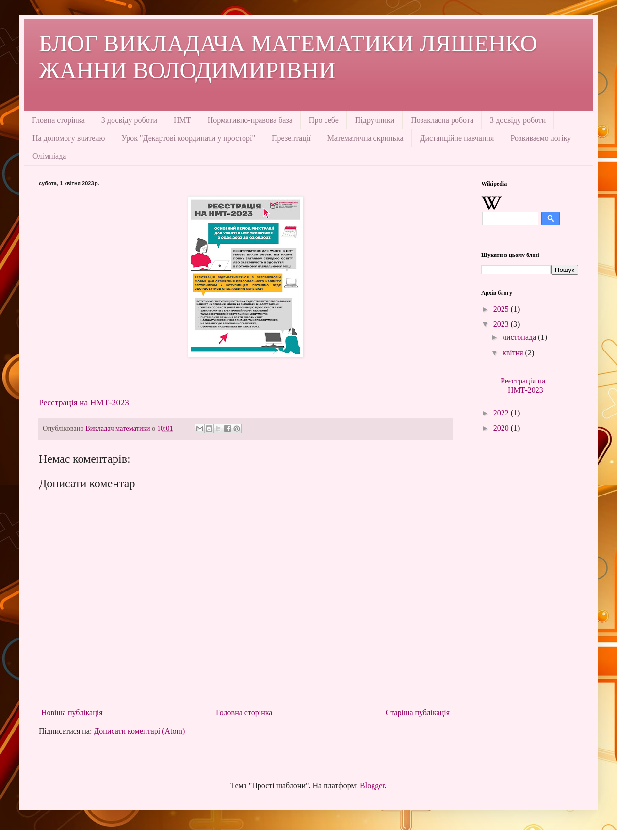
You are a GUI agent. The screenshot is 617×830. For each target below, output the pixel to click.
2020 (502, 428)
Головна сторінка (244, 712)
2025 (502, 309)
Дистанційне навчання (457, 138)
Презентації (291, 138)
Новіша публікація (72, 712)
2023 (502, 324)
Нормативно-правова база (250, 120)
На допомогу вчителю (68, 138)
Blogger (372, 786)
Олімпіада (49, 156)
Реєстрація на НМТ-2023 (84, 402)
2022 (502, 413)
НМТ (182, 120)
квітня (514, 353)
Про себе (324, 120)
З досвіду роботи (129, 120)
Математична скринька (365, 138)
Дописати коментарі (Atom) (139, 731)
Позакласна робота (442, 120)
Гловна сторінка (58, 120)
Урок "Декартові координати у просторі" (188, 138)
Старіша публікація (418, 712)
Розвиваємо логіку (540, 138)
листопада (520, 337)
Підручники (374, 120)
